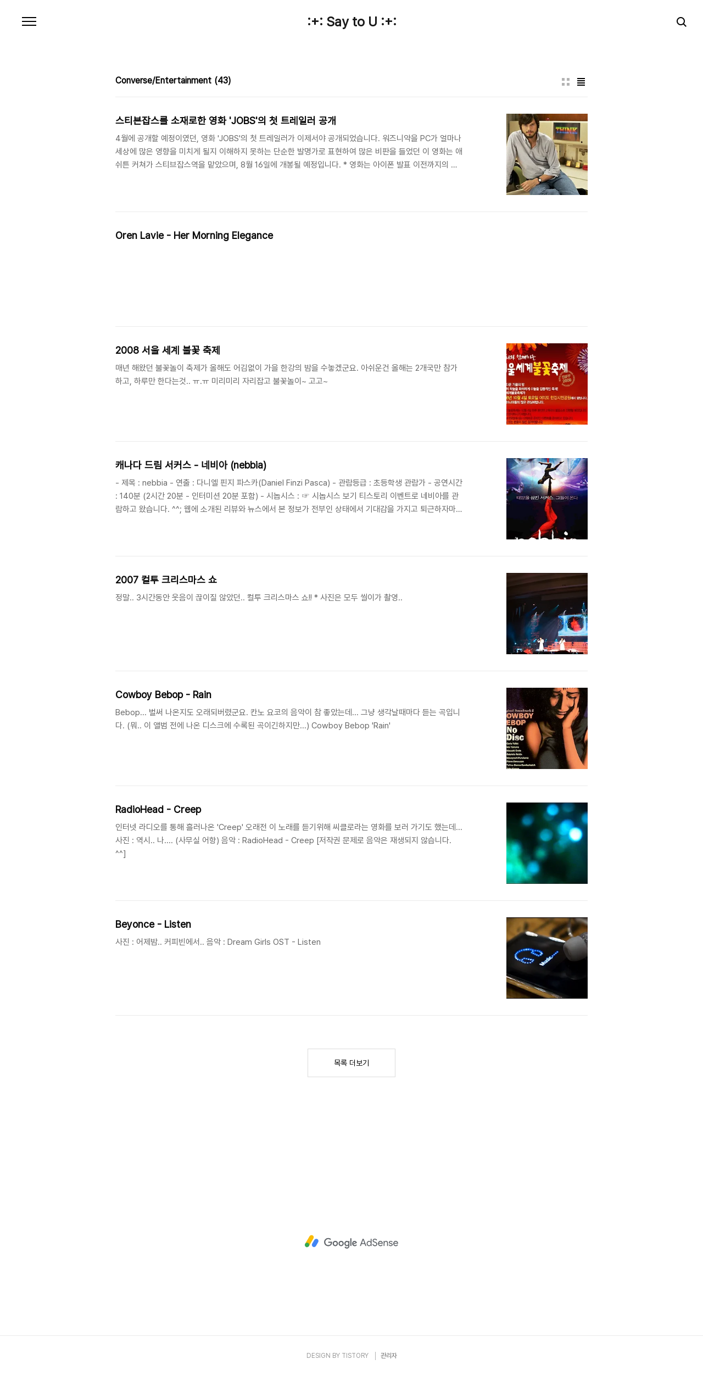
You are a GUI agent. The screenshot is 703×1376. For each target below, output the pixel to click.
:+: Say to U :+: (352, 22)
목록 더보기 (351, 1063)
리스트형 (581, 81)
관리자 (389, 1356)
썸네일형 (565, 81)
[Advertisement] (351, 1242)
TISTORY (355, 1356)
